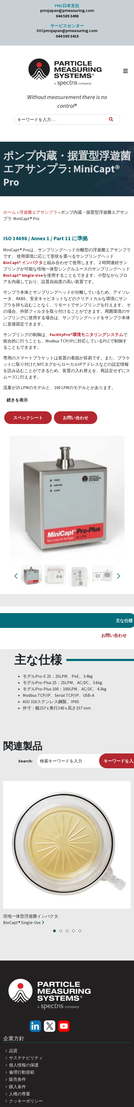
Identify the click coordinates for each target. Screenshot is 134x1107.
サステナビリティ (23, 1057)
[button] (54, 931)
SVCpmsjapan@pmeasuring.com (67, 30)
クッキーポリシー (23, 1101)
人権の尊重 (16, 1093)
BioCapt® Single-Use (23, 275)
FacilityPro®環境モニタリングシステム (86, 334)
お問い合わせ (75, 417)
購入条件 (14, 1086)
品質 (10, 1050)
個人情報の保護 (21, 1065)
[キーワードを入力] (111, 119)
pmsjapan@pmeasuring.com (67, 10)
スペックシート (28, 417)
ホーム (9, 212)
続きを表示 (17, 400)
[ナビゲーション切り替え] (125, 72)
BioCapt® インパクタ (23, 262)
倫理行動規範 (18, 1072)
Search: (25, 761)
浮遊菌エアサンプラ (38, 212)
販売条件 (14, 1079)
